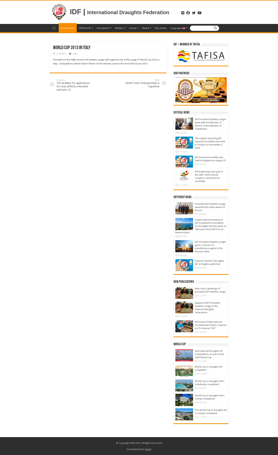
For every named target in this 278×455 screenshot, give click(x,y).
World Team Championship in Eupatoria (141, 83)
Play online (160, 28)
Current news (67, 28)
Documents (103, 28)
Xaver (148, 449)
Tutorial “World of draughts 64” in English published (209, 262)
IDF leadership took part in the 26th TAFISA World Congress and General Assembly (209, 176)
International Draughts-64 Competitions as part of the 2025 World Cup (209, 354)
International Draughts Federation (129, 12)
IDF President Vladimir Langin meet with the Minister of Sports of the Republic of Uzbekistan (210, 124)
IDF (75, 12)
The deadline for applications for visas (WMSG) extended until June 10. (75, 85)
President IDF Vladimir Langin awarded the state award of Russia (210, 207)
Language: (177, 28)
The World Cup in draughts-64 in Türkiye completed (211, 411)
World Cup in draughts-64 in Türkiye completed (209, 397)
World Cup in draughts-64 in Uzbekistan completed (209, 382)
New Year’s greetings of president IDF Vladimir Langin (210, 290)
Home (54, 27)
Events (133, 28)
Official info (85, 28)
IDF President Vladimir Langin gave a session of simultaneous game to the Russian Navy (210, 246)
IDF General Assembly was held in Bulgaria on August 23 (210, 159)
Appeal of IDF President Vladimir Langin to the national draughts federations (207, 307)
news (75, 53)
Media (145, 28)
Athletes (119, 28)
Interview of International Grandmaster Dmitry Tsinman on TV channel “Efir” (211, 325)
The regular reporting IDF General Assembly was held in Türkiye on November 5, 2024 (210, 143)
